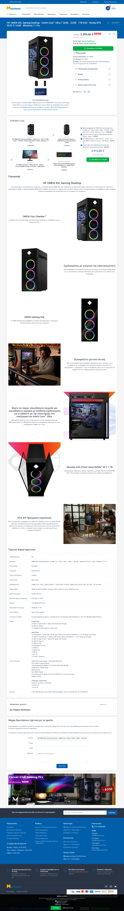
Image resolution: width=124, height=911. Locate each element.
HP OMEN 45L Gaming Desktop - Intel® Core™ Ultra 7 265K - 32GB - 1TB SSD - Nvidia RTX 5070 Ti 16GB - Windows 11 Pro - (98, 130)
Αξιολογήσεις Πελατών (14, 830)
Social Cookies (61, 903)
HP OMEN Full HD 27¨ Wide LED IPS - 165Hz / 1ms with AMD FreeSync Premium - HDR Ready (30, 165)
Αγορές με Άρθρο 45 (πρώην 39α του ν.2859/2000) (46, 842)
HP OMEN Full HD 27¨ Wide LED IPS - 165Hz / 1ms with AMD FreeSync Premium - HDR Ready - (98, 141)
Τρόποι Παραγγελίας (41, 830)
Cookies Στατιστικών (62, 904)
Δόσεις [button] (79, 74)
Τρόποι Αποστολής (41, 835)
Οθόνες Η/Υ (30, 162)
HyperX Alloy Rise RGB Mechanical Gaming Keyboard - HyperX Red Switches (64, 165)
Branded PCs (115, 23)
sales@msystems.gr (28, 107)
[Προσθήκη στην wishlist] (114, 34)
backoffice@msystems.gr (99, 850)
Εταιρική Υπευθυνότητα (14, 835)
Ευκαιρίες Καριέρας (13, 838)
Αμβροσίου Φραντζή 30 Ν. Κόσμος (74, 827)
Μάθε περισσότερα (68, 908)
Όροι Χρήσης (10, 891)
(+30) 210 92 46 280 (14, 2)
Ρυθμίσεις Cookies (22, 891)
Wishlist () (82, 2)
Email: (31, 748)
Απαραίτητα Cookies (61, 901)
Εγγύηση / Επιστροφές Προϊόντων (46, 827)
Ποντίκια (66, 137)
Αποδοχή (56, 908)
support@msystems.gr (99, 845)
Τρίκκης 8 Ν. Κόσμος (70, 842)
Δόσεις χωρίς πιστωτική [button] (85, 85)
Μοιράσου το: (77, 92)
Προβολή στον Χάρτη (70, 833)
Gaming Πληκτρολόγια (64, 161)
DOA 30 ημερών (104, 61)
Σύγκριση (94, 2)
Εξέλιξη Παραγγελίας (109, 2)
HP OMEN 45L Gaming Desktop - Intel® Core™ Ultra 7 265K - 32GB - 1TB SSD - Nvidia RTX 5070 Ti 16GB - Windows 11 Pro (31, 140)
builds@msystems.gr (98, 840)
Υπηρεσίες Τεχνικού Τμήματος (16, 833)
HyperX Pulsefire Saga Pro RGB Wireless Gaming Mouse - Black (66, 140)
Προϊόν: (30, 738)
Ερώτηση (30, 753)
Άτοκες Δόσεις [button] (82, 79)
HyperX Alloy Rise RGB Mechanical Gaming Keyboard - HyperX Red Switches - (96, 146)
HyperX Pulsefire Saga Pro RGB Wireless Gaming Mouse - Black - (97, 135)
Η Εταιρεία (10, 827)
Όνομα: (31, 743)
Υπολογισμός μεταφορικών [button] (86, 69)
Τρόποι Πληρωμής (41, 833)
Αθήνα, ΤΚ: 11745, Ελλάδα (71, 830)
